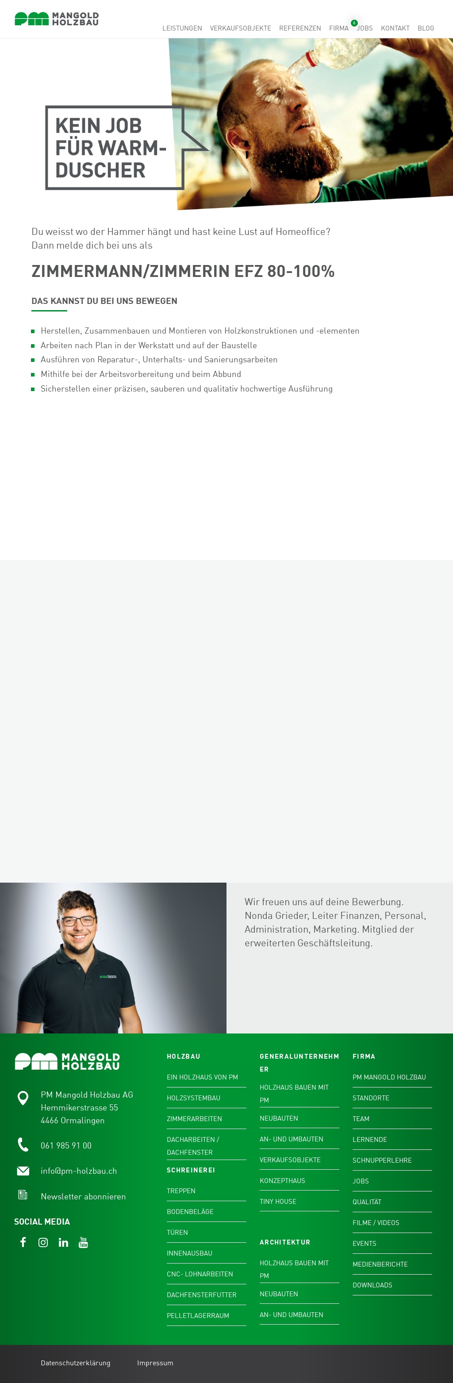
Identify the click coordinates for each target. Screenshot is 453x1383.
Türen (177, 1233)
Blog (426, 28)
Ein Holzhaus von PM (202, 1077)
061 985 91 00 (66, 1146)
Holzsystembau (193, 1098)
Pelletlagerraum (198, 1316)
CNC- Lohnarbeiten (200, 1274)
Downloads (372, 1285)
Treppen (181, 1191)
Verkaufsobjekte (240, 28)
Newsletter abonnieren (83, 1197)
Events (364, 1244)
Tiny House (278, 1202)
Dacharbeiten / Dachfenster (193, 1146)
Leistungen (182, 28)
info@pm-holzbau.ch (79, 1171)
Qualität (367, 1202)
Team (361, 1119)
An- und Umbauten (291, 1139)
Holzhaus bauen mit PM (294, 1094)
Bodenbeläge (190, 1212)
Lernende (370, 1140)
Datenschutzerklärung (76, 1363)
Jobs (365, 28)
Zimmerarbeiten (194, 1119)
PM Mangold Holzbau (389, 1077)
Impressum (155, 1363)
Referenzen (300, 28)
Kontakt (395, 28)
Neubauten (279, 1118)
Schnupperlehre (382, 1160)
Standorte (371, 1098)
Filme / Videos (376, 1223)
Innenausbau (189, 1253)
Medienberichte (380, 1264)
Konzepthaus (282, 1181)
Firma (339, 28)
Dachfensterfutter (202, 1295)
